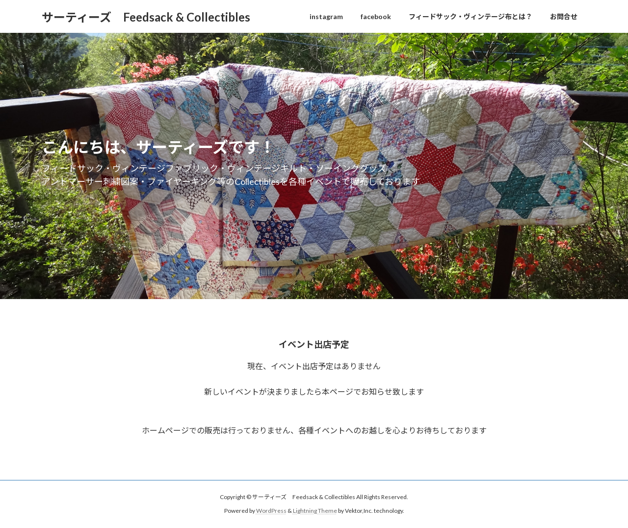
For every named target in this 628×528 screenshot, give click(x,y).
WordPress (271, 510)
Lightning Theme (315, 510)
